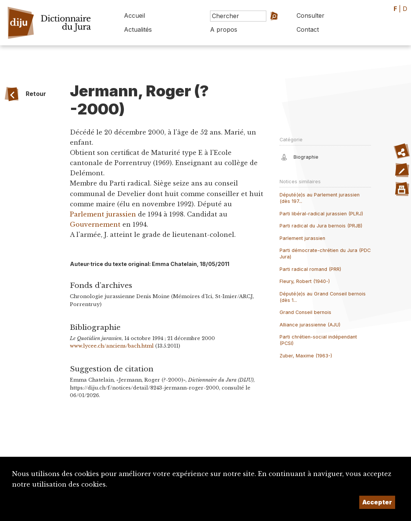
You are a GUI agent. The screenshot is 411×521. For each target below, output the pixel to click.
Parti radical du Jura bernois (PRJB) (321, 226)
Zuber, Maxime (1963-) (306, 356)
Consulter (310, 15)
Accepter (377, 502)
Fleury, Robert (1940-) (305, 281)
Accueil (134, 15)
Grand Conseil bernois (305, 312)
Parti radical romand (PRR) (310, 269)
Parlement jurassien (103, 214)
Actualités (138, 29)
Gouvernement (95, 224)
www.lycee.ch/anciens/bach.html (112, 346)
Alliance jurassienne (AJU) (310, 325)
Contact (308, 29)
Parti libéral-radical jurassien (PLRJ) (321, 213)
